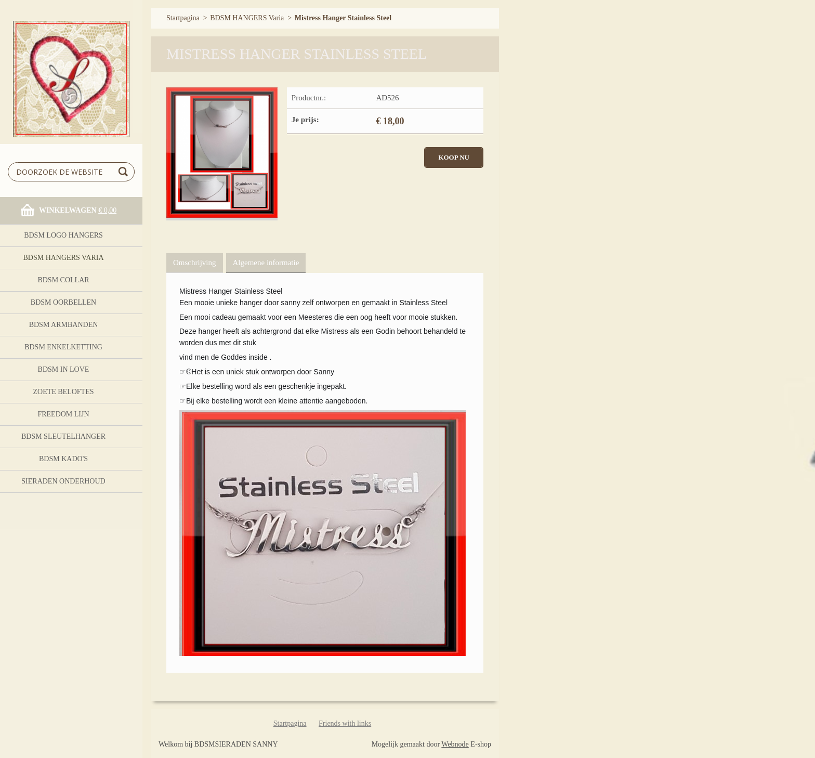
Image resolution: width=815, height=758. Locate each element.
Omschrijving (194, 262)
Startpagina (183, 18)
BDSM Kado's (63, 459)
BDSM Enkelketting (63, 347)
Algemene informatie (266, 262)
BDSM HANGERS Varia (63, 258)
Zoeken (125, 171)
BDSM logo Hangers (63, 235)
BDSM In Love (63, 369)
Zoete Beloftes (63, 392)
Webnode (455, 744)
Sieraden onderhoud (63, 481)
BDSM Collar (63, 280)
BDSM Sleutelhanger (63, 436)
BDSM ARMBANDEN (63, 325)
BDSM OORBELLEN (63, 302)
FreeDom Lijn (63, 414)
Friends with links (345, 723)
